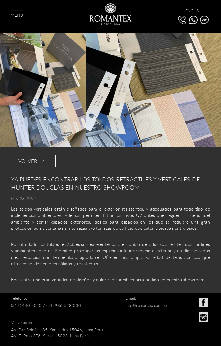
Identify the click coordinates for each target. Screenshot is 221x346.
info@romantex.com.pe (146, 305)
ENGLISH (193, 10)
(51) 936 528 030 (63, 305)
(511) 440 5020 (26, 305)
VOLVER (27, 161)
